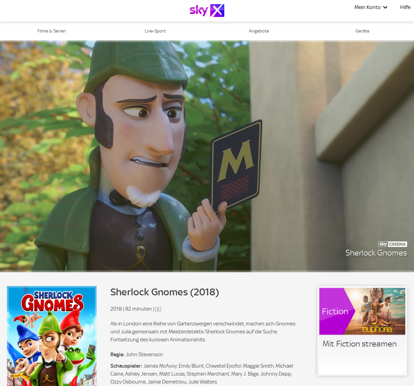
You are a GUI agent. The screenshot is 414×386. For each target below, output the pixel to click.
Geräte (362, 31)
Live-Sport (155, 31)
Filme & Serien (51, 31)
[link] (362, 331)
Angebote (259, 31)
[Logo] (207, 10)
